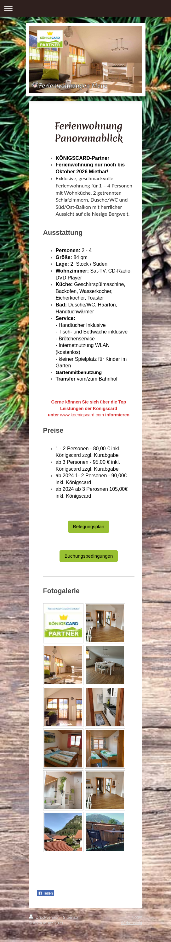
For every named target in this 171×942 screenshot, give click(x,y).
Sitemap (70, 917)
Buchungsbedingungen (89, 556)
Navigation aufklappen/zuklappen (85, 8)
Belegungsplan (88, 526)
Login (137, 917)
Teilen (45, 893)
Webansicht (131, 922)
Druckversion (45, 917)
